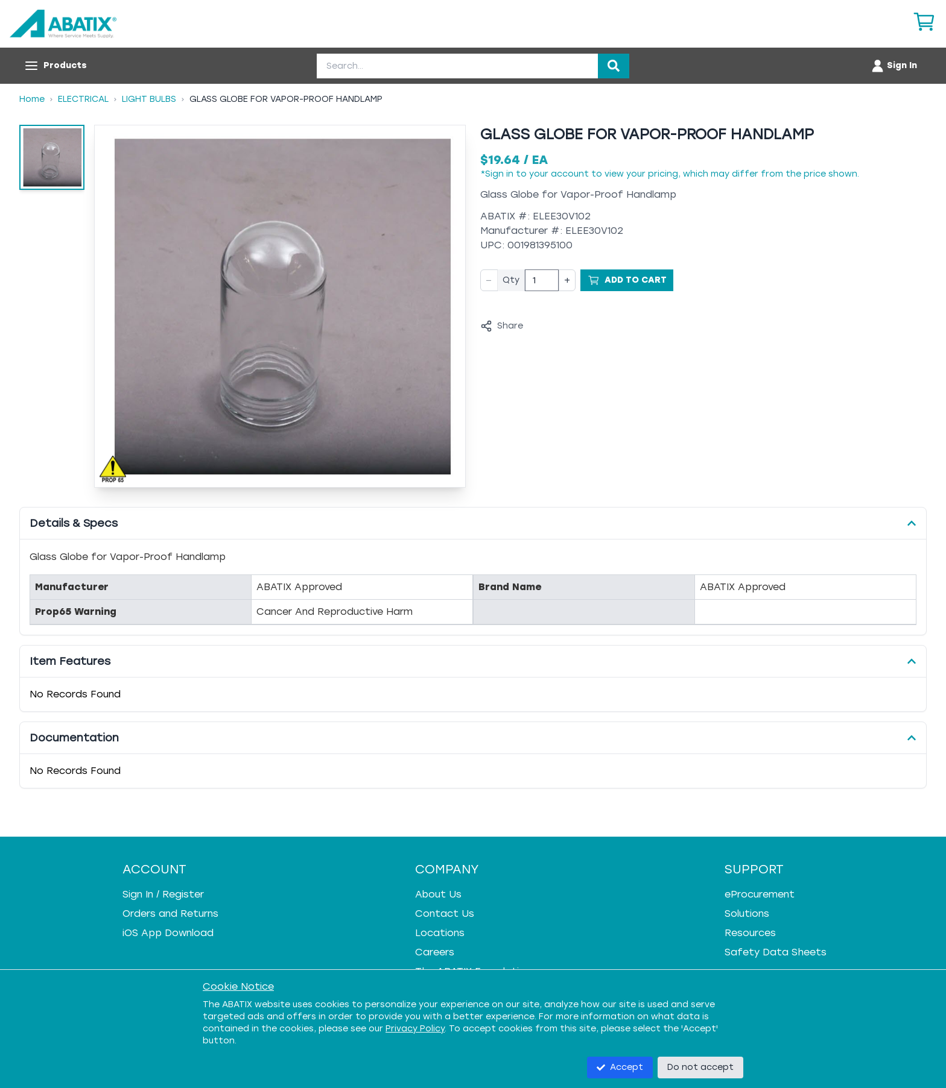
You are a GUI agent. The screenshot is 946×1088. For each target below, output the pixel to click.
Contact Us (444, 913)
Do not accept (700, 1067)
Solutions (747, 913)
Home (32, 99)
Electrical (83, 99)
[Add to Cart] (626, 280)
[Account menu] (894, 65)
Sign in (499, 174)
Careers (434, 952)
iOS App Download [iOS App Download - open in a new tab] (168, 933)
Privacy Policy (415, 1029)
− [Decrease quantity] (489, 280)
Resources (750, 933)
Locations (440, 933)
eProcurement (760, 894)
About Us (438, 894)
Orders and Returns (170, 913)
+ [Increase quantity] (567, 280)
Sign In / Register (163, 894)
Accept (620, 1067)
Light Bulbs (149, 99)
